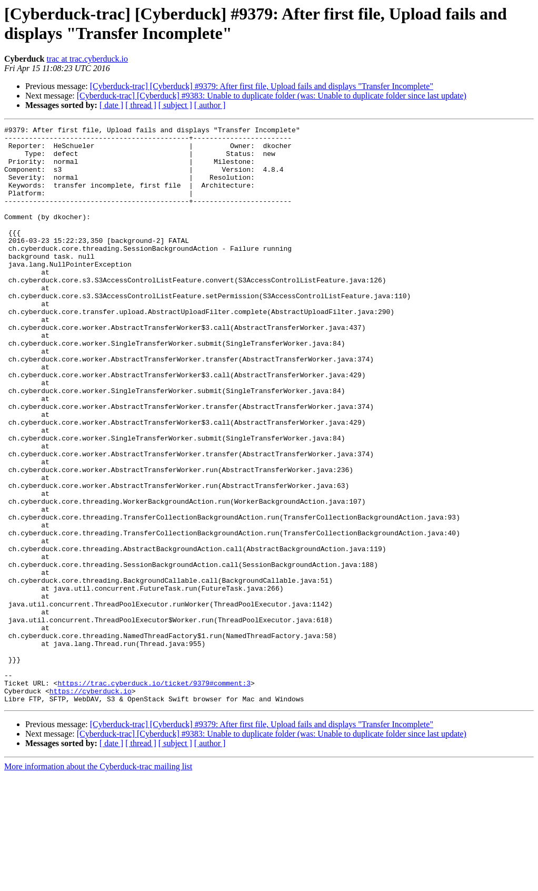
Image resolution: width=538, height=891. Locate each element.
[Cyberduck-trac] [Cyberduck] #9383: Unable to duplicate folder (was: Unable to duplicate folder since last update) (271, 95)
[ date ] (111, 105)
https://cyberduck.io (90, 804)
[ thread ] (140, 105)
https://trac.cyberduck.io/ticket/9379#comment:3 (154, 795)
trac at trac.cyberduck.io (87, 58)
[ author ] (210, 105)
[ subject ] (175, 105)
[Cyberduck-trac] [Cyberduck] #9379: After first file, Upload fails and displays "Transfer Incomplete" (261, 86)
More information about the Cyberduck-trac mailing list (98, 881)
